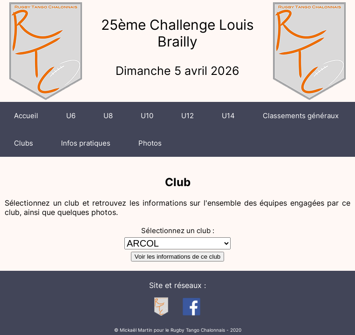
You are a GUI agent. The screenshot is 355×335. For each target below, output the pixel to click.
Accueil (26, 115)
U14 (228, 115)
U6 (70, 115)
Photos (150, 143)
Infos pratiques (85, 143)
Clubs (23, 143)
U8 (108, 115)
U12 (187, 115)
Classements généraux (301, 115)
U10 (147, 115)
